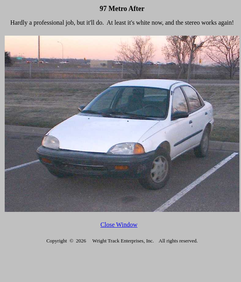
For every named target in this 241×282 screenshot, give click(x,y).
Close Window (119, 224)
